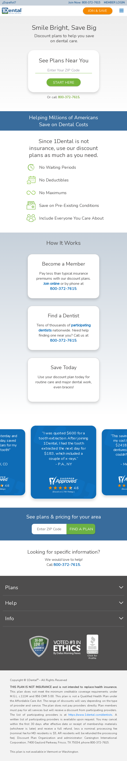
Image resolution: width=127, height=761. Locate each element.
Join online (51, 283)
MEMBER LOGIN (114, 2)
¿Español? (9, 2)
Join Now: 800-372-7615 (84, 2)
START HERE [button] (63, 82)
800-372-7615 (63, 288)
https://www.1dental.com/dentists (90, 715)
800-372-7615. (69, 97)
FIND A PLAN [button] (81, 529)
